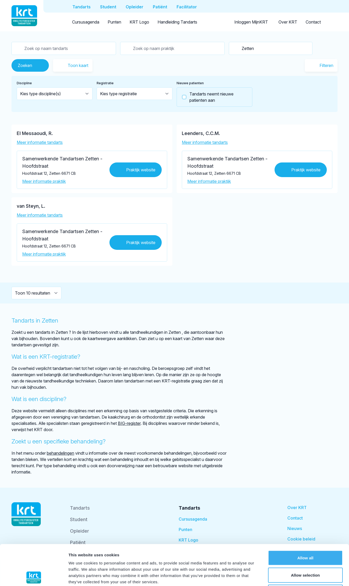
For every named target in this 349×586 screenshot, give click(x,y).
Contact (313, 22)
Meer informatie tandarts (40, 142)
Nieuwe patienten (190, 83)
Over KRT (287, 22)
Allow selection (305, 534)
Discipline (24, 83)
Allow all (305, 517)
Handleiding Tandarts (177, 22)
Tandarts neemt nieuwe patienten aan (205, 97)
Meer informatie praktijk (44, 181)
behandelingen (60, 453)
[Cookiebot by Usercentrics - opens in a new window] (34, 576)
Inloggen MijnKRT (251, 22)
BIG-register (129, 423)
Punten (114, 22)
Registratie (105, 83)
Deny (305, 551)
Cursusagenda (85, 22)
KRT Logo (139, 22)
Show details (274, 575)
